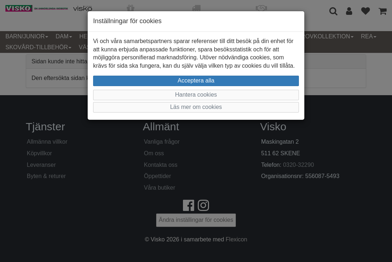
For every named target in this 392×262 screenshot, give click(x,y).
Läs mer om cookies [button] (196, 107)
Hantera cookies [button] (196, 95)
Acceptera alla (196, 80)
